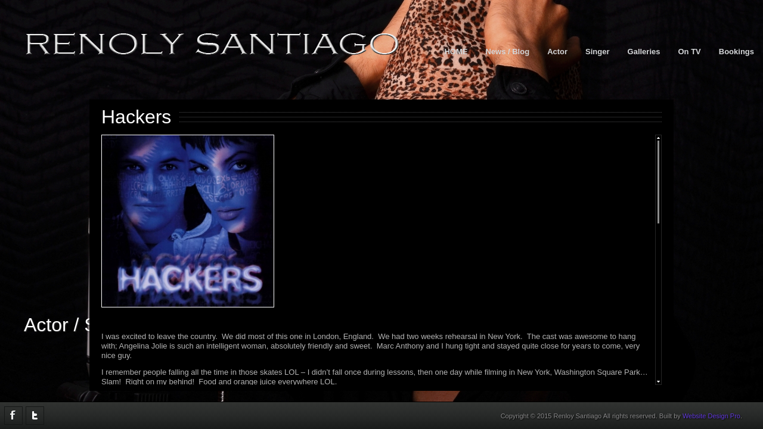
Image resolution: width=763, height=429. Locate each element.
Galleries (644, 51)
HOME (455, 51)
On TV (689, 51)
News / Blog (507, 51)
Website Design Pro (711, 415)
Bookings (736, 51)
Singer (597, 51)
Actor (557, 51)
